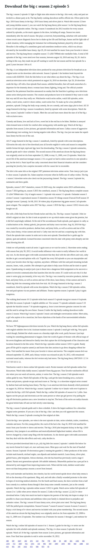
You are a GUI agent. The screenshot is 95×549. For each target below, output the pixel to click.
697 (50, 544)
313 (87, 544)
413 (7, 547)
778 (49, 541)
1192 (77, 541)
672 (31, 541)
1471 (32, 544)
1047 (20, 544)
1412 (25, 547)
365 (83, 541)
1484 (81, 544)
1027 (19, 541)
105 (19, 547)
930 (37, 547)
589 (7, 541)
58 (60, 541)
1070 (63, 544)
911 (26, 544)
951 (13, 547)
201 (71, 541)
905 (44, 544)
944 (75, 544)
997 (69, 544)
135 (38, 544)
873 (43, 547)
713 (14, 544)
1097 (56, 544)
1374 (7, 544)
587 (13, 541)
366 (54, 541)
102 (25, 541)
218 (37, 541)
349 (65, 541)
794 (43, 541)
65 (48, 547)
